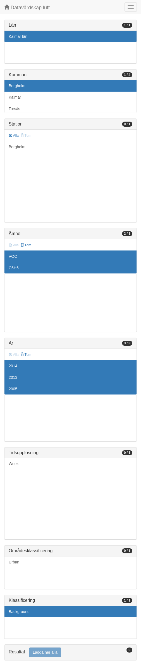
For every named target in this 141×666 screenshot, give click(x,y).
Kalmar (15, 97)
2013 (13, 377)
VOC (13, 256)
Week (14, 463)
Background (19, 611)
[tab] (70, 652)
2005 (13, 389)
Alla (14, 136)
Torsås (14, 108)
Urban (14, 562)
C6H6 (14, 268)
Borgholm (17, 85)
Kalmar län (18, 36)
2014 (13, 366)
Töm (25, 245)
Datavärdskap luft (27, 7)
